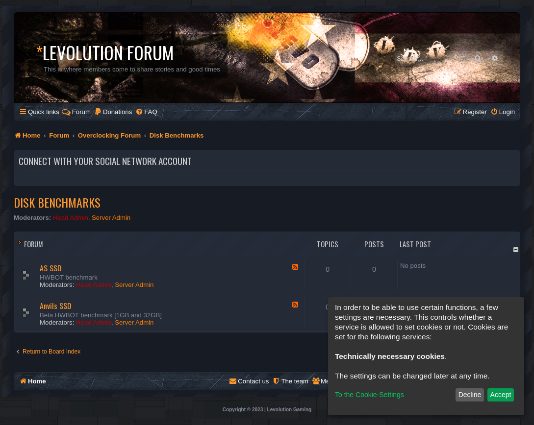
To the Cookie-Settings (369, 395)
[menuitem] (113, 112)
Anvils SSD (55, 305)
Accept (500, 395)
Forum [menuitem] (76, 112)
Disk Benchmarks (57, 202)
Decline (470, 395)
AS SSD (50, 268)
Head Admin (70, 217)
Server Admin (111, 217)
